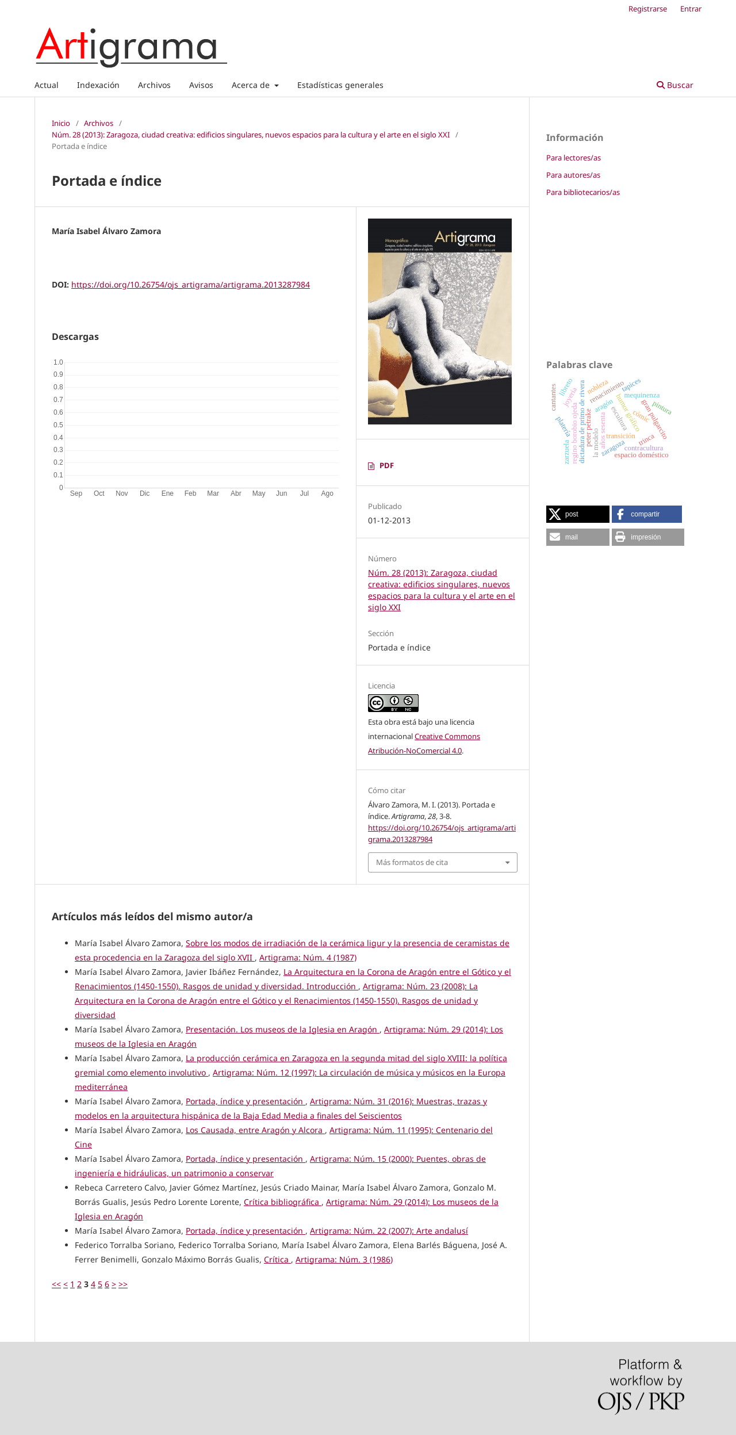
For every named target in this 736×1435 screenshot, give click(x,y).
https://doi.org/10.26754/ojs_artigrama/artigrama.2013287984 (190, 284)
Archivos (154, 84)
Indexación (98, 84)
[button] (578, 514)
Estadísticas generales (340, 84)
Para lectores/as (573, 157)
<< (56, 1284)
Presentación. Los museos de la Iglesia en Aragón (282, 1029)
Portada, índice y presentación (245, 1101)
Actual (46, 84)
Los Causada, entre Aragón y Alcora (255, 1129)
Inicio (61, 123)
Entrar (691, 8)
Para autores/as (573, 175)
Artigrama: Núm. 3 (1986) (344, 1259)
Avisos (201, 84)
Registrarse (647, 8)
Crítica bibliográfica (282, 1201)
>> (123, 1284)
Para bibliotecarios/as (583, 192)
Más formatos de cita (412, 862)
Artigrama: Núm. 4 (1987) (307, 957)
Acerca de (252, 84)
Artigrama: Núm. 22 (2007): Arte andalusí (389, 1230)
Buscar (675, 84)
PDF (386, 465)
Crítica (277, 1259)
